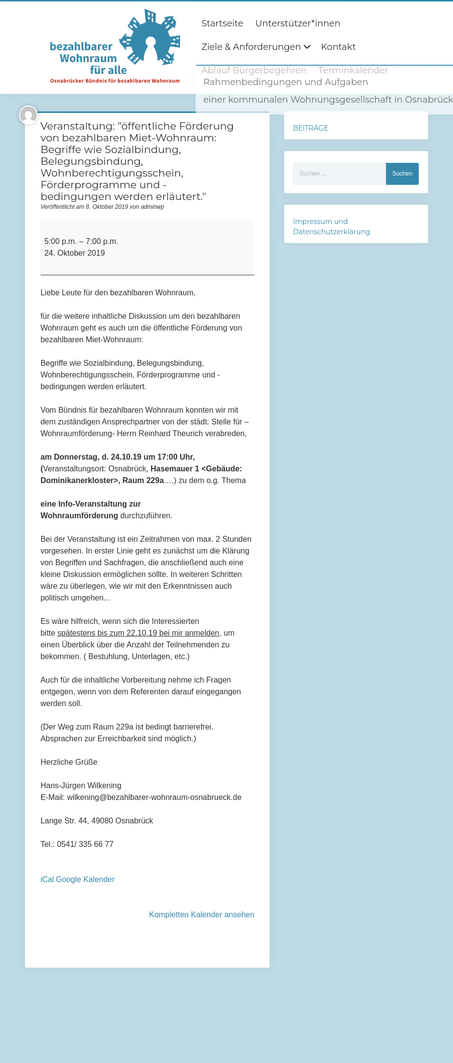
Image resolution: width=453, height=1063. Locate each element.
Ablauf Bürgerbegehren (254, 70)
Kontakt (338, 47)
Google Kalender (85, 879)
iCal (47, 879)
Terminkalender (353, 70)
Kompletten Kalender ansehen (201, 914)
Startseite (223, 23)
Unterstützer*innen (297, 23)
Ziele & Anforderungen (251, 47)
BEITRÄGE (310, 128)
